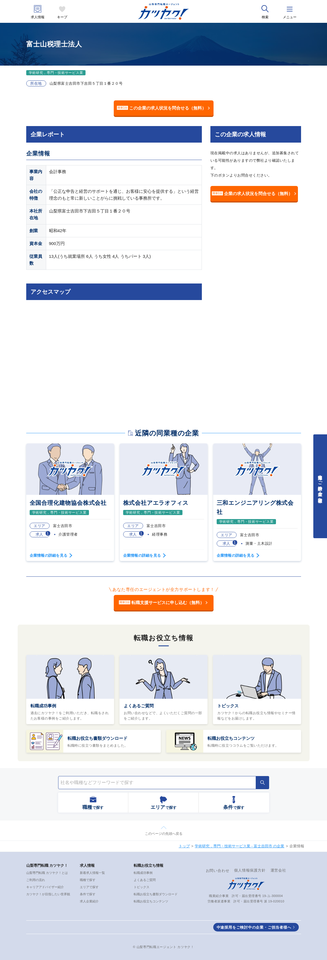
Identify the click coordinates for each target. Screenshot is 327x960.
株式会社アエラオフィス (155, 503)
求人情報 (37, 17)
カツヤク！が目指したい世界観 (48, 894)
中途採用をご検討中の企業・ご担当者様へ (254, 927)
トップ (184, 846)
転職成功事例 (43, 705)
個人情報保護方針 (249, 870)
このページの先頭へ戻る (163, 834)
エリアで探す (89, 887)
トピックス (228, 705)
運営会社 (278, 870)
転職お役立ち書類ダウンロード (97, 738)
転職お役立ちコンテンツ (231, 738)
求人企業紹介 (89, 901)
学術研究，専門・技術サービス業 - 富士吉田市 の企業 (239, 846)
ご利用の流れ (35, 880)
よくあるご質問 (139, 705)
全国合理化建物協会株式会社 (68, 503)
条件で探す (88, 894)
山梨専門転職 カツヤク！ (47, 865)
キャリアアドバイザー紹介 (45, 887)
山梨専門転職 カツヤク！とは (47, 872)
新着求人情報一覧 (92, 872)
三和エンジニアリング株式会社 (255, 507)
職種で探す (88, 880)
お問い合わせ (217, 870)
